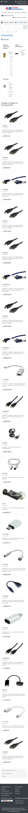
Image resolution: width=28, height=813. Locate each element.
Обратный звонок (19, 800)
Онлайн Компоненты (17, 808)
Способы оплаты (5, 791)
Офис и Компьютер (6, 773)
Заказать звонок (22, 3)
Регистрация (23, 17)
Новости (17, 789)
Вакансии (17, 791)
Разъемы (4, 776)
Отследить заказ (22, 22)
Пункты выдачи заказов (6, 793)
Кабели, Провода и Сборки (8, 770)
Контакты (23, 12)
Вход (16, 17)
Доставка (11, 12)
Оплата (17, 12)
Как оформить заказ (6, 786)
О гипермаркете (19, 786)
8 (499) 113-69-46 (22, 1)
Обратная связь (19, 802)
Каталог (4, 12)
